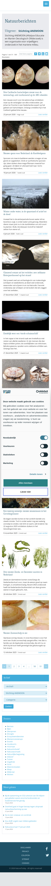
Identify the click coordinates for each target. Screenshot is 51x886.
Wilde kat (11, 772)
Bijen (9, 729)
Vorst (9, 764)
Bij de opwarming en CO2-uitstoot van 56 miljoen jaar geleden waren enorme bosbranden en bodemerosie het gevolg (24, 798)
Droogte (10, 734)
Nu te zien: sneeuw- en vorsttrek (18, 815)
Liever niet (25, 492)
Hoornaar (11, 746)
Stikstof (10, 757)
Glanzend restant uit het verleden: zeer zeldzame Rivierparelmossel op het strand (24, 274)
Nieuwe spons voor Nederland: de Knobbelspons (24, 153)
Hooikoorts (11, 744)
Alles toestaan (26, 483)
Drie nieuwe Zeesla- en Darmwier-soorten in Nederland (22, 573)
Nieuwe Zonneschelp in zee (15, 632)
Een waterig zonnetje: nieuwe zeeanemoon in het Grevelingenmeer (24, 512)
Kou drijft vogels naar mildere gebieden (21, 821)
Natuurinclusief (13, 749)
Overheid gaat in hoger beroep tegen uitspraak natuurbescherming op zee (24, 807)
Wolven (10, 774)
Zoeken (8, 706)
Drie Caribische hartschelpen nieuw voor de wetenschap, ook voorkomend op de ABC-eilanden (25, 93)
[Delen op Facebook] (35, 53)
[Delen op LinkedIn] (43, 53)
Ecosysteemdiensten (15, 736)
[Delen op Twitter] (39, 53)
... (29, 666)
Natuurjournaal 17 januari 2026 (17, 827)
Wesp (9, 769)
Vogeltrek (11, 762)
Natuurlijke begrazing (15, 754)
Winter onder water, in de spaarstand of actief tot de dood (25, 213)
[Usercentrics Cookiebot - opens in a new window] (36, 392)
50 (35, 666)
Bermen (10, 726)
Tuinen (10, 759)
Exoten (10, 741)
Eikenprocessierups (15, 739)
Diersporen (11, 731)
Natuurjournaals (13, 751)
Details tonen (36, 474)
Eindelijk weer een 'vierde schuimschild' (20, 333)
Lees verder (43, 114)
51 (41, 666)
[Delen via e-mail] (46, 53)
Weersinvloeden (13, 767)
